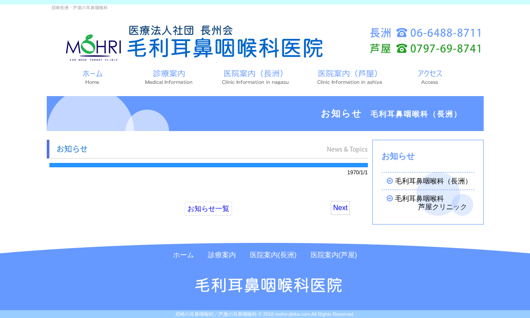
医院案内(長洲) (273, 255)
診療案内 (222, 255)
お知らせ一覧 (208, 208)
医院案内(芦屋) (334, 255)
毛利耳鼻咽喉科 (427, 203)
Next (340, 207)
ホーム (183, 255)
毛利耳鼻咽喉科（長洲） (426, 181)
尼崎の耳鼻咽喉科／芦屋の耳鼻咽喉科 (216, 314)
